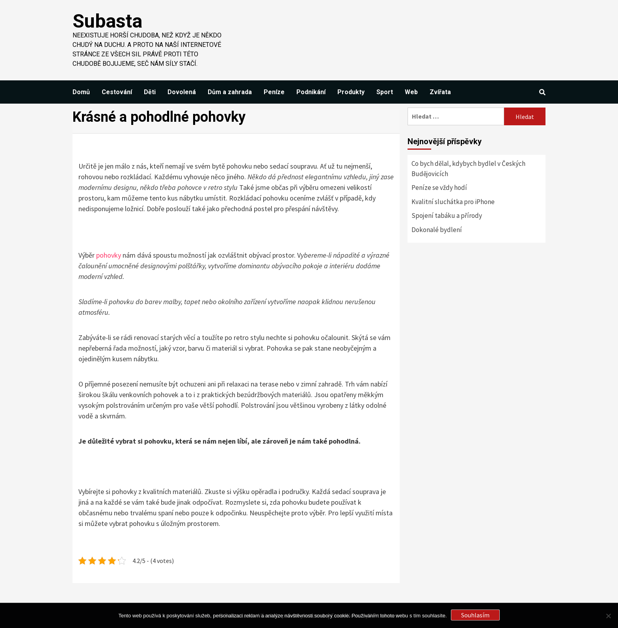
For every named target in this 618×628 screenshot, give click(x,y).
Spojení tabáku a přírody (446, 215)
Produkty (351, 92)
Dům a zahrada (230, 92)
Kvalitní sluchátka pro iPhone (453, 201)
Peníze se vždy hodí (439, 187)
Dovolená (182, 92)
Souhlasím (475, 615)
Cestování (117, 92)
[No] (608, 616)
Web (411, 92)
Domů (81, 92)
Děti (150, 92)
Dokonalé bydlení (436, 229)
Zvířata (440, 92)
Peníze (274, 92)
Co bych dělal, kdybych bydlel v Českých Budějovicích (468, 168)
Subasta (107, 21)
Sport (384, 92)
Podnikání (311, 92)
